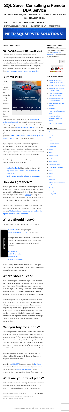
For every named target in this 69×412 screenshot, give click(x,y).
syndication (52, 185)
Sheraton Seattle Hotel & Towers (17, 232)
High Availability (53, 155)
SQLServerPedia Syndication (17, 393)
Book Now (4, 243)
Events (51, 149)
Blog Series (29, 22)
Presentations (55, 26)
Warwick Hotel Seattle (14, 254)
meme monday (53, 161)
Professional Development (56, 167)
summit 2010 (22, 398)
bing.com (28, 195)
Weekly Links (53, 194)
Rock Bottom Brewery (23, 369)
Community (41, 22)
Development (52, 146)
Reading (51, 170)
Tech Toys (52, 188)
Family (51, 152)
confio (16, 396)
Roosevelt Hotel (12, 251)
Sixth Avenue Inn (12, 257)
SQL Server (9, 398)
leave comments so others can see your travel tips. (23, 71)
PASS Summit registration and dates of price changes (23, 176)
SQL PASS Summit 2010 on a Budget (22, 51)
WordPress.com (50, 408)
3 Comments (39, 393)
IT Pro (51, 158)
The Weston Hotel (12, 230)
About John (16, 22)
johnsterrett (24, 54)
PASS (30, 396)
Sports (51, 176)
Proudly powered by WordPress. (23, 408)
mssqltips (25, 396)
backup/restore (53, 135)
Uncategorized (53, 191)
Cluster (51, 141)
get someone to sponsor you (25, 127)
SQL (4, 398)
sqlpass (16, 398)
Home (6, 22)
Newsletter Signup (38, 26)
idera (20, 396)
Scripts (51, 173)
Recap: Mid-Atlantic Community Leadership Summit (55, 118)
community (10, 396)
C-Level (51, 138)
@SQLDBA (15, 364)
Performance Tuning (54, 164)
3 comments (32, 54)
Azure (50, 132)
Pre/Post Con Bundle (13, 168)
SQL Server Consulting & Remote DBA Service (34, 8)
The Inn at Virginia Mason (15, 259)
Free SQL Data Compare (55, 123)
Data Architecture (54, 144)
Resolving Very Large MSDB (57, 85)
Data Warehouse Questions (15, 26)
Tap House (37, 364)
